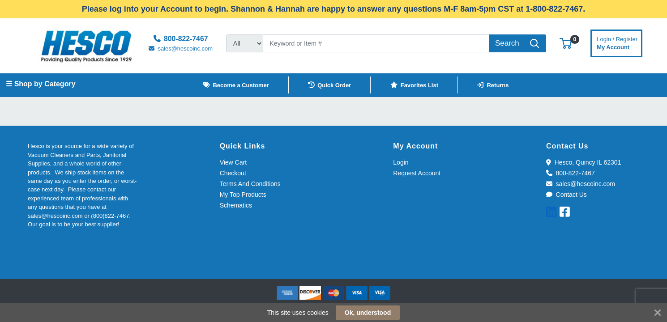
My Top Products (243, 194)
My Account (617, 42)
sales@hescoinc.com (580, 183)
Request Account (416, 173)
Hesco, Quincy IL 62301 (583, 162)
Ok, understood (368, 312)
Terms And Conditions (250, 183)
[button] (566, 43)
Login (400, 162)
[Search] (376, 43)
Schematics (236, 205)
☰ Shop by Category (40, 84)
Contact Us (566, 194)
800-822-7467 (570, 173)
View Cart (233, 162)
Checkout (233, 173)
